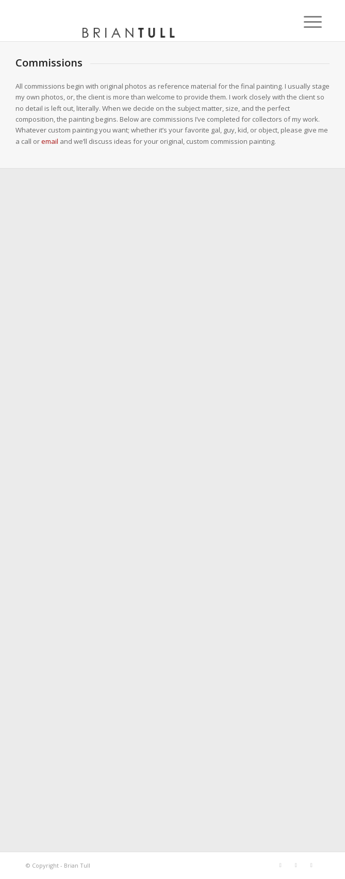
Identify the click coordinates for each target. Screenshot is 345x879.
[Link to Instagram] (311, 865)
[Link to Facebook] (280, 865)
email (49, 141)
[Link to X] (296, 865)
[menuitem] (304, 21)
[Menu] (304, 21)
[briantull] (143, 20)
